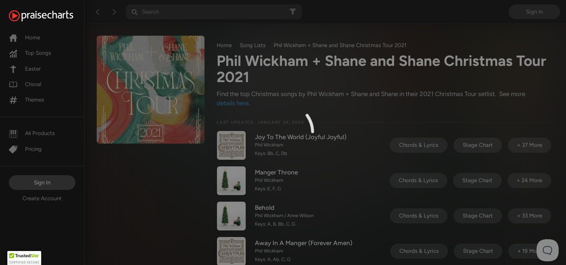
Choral (25, 84)
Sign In (42, 182)
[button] (24, 258)
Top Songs (30, 53)
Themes (26, 99)
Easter (25, 69)
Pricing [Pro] (25, 149)
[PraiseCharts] (50, 15)
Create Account (42, 198)
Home (24, 37)
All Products (32, 133)
